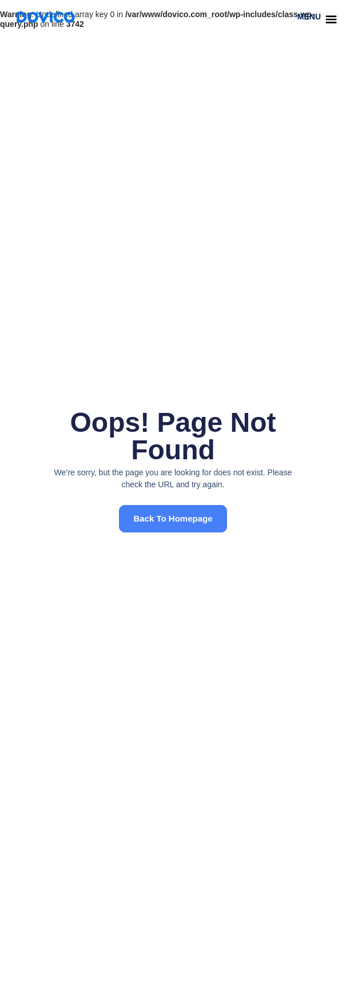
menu (309, 16)
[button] (172, 519)
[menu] (331, 19)
